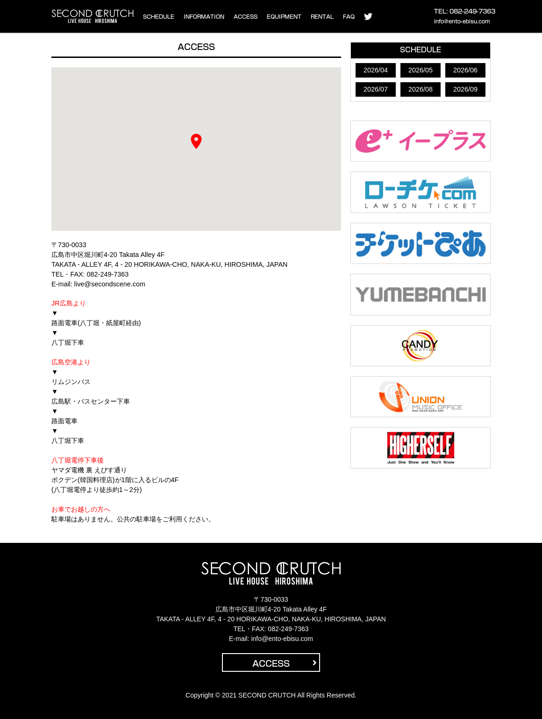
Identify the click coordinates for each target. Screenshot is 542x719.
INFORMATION (204, 16)
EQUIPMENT (284, 16)
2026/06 (465, 70)
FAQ (349, 16)
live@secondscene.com (109, 284)
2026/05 (420, 70)
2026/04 (376, 70)
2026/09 (465, 89)
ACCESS (245, 16)
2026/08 (420, 89)
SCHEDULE (158, 16)
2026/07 (376, 89)
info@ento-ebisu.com (462, 21)
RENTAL (322, 16)
